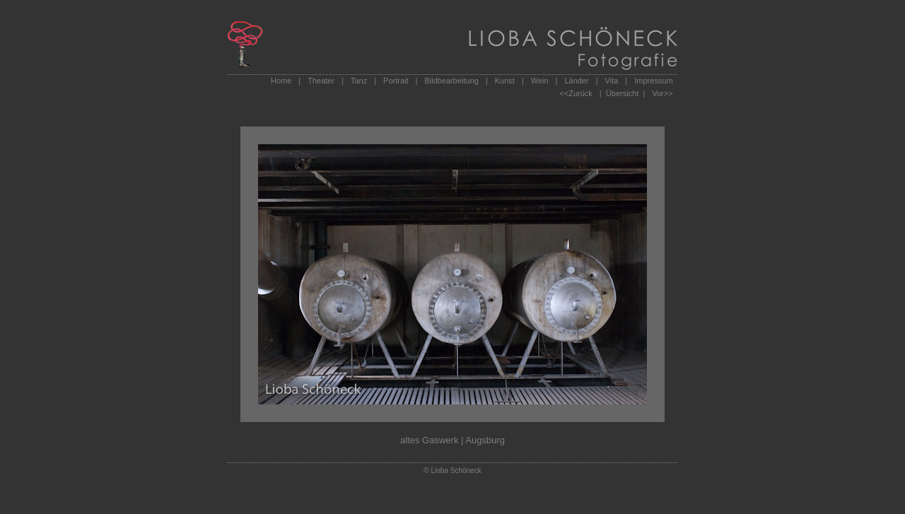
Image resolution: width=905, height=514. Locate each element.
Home (281, 80)
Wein (540, 80)
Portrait (395, 80)
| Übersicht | (622, 93)
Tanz (359, 80)
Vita (612, 80)
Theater (321, 80)
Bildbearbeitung (451, 80)
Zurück (580, 93)
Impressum (653, 80)
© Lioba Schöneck (452, 470)
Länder (576, 80)
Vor (658, 93)
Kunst (505, 80)
